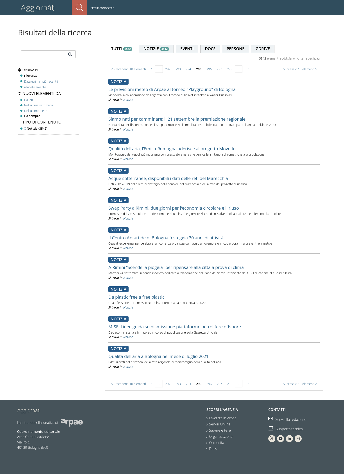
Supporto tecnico (285, 429)
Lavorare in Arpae (222, 418)
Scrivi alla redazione (287, 419)
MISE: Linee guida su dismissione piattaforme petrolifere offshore (174, 327)
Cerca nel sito (79, 7)
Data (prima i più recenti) (41, 81)
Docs (213, 448)
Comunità (216, 442)
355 (247, 69)
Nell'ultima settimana (38, 105)
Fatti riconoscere (102, 8)
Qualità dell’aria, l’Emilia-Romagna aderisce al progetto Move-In (172, 149)
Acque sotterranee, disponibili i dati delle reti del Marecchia (168, 178)
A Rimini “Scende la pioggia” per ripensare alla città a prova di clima (176, 267)
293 (178, 69)
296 (209, 69)
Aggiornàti (38, 7)
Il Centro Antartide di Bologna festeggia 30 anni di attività (165, 238)
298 (229, 69)
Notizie (128, 100)
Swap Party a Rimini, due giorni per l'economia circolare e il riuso (173, 208)
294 (188, 69)
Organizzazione (221, 436)
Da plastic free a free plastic (136, 297)
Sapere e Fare (220, 430)
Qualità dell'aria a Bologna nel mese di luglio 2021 (158, 356)
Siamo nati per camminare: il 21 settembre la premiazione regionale (176, 119)
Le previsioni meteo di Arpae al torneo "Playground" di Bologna (172, 89)
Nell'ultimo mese (35, 111)
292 (167, 69)
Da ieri (28, 100)
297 (219, 69)
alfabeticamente (35, 87)
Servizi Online (219, 424)
